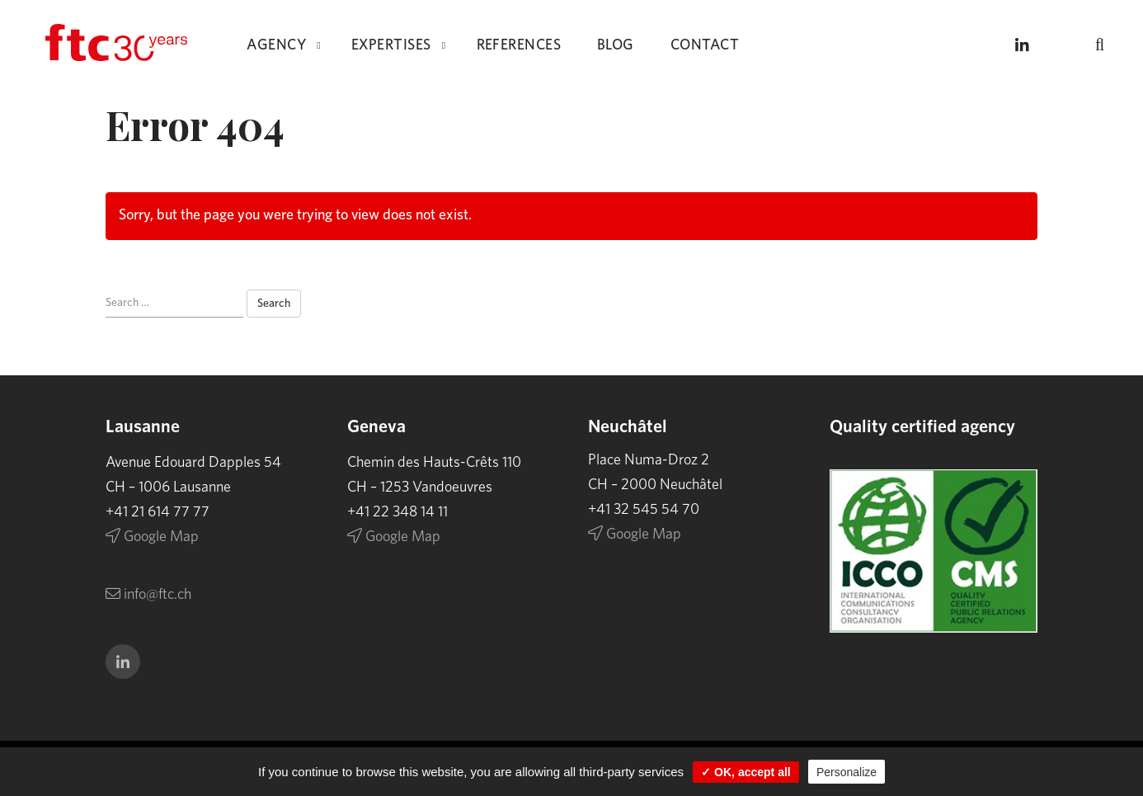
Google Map (152, 537)
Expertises (391, 45)
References (519, 45)
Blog (615, 45)
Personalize (846, 772)
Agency (276, 45)
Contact (704, 45)
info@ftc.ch (148, 594)
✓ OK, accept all (745, 772)
